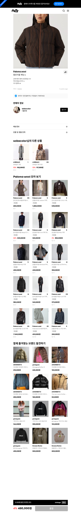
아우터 (20, 89)
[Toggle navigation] (68, 11)
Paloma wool (19, 71)
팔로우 (64, 110)
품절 (51, 508)
